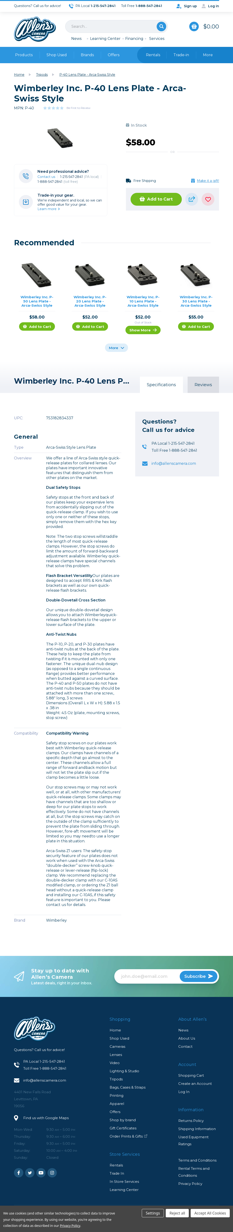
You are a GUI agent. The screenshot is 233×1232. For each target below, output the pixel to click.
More (116, 348)
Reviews (203, 384)
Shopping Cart (191, 1075)
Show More (143, 330)
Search (161, 26)
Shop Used (57, 55)
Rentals (116, 1165)
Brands (87, 55)
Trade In (117, 1173)
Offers (113, 55)
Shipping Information (197, 1129)
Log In (183, 1092)
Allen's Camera (35, 29)
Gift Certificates (123, 1128)
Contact (185, 1046)
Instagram (52, 1172)
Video (115, 1063)
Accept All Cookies (210, 1213)
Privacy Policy (190, 1183)
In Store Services (124, 1181)
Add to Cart (156, 199)
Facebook (18, 1172)
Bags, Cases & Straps (127, 1087)
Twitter (29, 1172)
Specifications (161, 384)
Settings (153, 1213)
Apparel (117, 1103)
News (76, 38)
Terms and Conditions (197, 1160)
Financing (134, 38)
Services (156, 38)
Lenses (116, 1054)
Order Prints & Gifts (129, 1136)
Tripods (116, 1079)
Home (115, 1030)
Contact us (46, 176)
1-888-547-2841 (57, 181)
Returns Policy (191, 1120)
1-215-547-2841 (79, 176)
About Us (186, 1038)
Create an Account (195, 1083)
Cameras (117, 1046)
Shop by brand (123, 1120)
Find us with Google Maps (46, 1118)
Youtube (41, 1172)
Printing (116, 1095)
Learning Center (105, 38)
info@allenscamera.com (174, 463)
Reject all (177, 1213)
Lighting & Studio (124, 1071)
